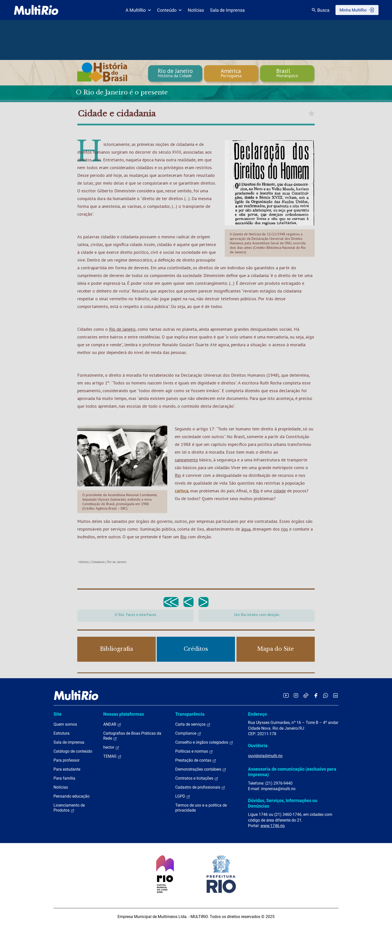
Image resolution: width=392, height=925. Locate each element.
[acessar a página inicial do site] (36, 10)
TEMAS (112, 756)
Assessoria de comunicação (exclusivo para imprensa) (292, 771)
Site (58, 714)
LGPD (182, 796)
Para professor (67, 760)
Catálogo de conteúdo (73, 751)
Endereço (257, 714)
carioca (181, 491)
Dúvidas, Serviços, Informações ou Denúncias (282, 803)
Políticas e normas (194, 751)
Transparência (189, 714)
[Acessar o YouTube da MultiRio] (286, 695)
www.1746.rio (272, 825)
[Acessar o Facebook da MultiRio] (316, 695)
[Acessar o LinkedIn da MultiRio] (335, 695)
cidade (279, 491)
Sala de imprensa (69, 742)
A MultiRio (138, 10)
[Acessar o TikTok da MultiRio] (306, 695)
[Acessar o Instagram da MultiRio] (296, 695)
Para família (64, 778)
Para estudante (67, 769)
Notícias (196, 10)
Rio (178, 475)
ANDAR (112, 724)
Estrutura (62, 733)
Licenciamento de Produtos (69, 808)
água (245, 529)
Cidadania (97, 562)
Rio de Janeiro (122, 329)
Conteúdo (169, 10)
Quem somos (65, 724)
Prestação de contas (195, 760)
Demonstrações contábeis (200, 769)
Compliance (188, 733)
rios (284, 529)
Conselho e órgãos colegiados (204, 742)
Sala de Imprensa (227, 10)
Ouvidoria (258, 745)
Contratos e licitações (196, 778)
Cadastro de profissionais (200, 787)
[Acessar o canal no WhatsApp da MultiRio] (325, 695)
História (83, 562)
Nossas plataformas (123, 714)
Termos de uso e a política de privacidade (201, 808)
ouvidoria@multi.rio (265, 755)
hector (111, 747)
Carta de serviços (192, 724)
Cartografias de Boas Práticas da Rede (132, 736)
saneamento (186, 460)
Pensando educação (72, 796)
